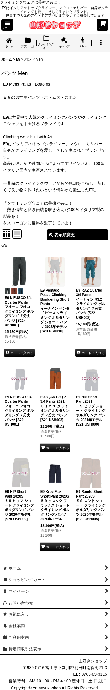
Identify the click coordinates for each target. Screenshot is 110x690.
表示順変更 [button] (62, 234)
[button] (7, 25)
